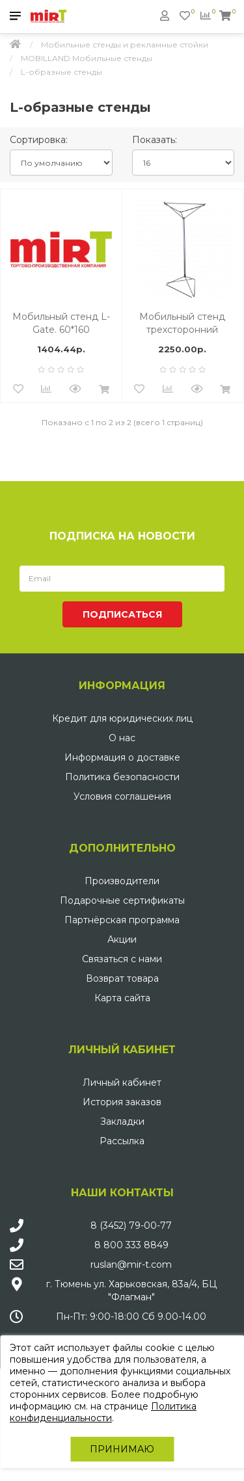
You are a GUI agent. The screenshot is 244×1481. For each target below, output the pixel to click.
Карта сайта (122, 998)
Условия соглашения (122, 796)
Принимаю (122, 1449)
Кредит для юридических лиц (122, 718)
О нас (122, 738)
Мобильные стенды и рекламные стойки (124, 44)
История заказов (122, 1102)
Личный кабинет (122, 1082)
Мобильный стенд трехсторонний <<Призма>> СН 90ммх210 (182, 323)
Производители (122, 881)
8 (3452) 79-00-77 (131, 1225)
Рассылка (122, 1141)
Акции (122, 939)
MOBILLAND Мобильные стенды (86, 58)
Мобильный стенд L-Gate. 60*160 (61, 323)
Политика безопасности (122, 777)
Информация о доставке (122, 757)
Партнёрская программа (122, 920)
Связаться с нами (122, 959)
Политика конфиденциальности (103, 1412)
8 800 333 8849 (131, 1245)
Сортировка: (39, 140)
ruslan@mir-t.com (131, 1264)
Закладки (122, 1121)
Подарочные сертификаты (122, 900)
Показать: (154, 140)
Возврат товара (122, 978)
